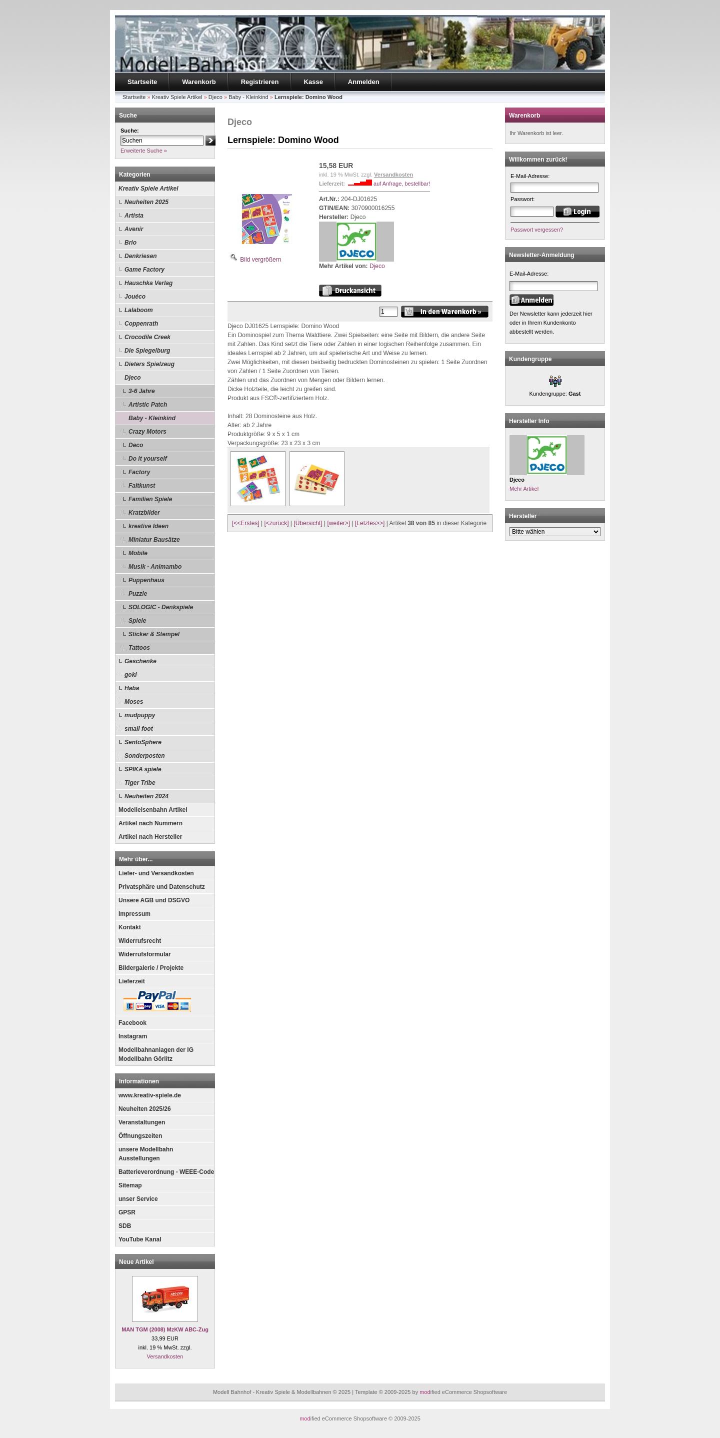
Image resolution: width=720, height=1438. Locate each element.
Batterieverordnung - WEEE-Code (166, 1171)
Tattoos (139, 647)
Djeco (132, 377)
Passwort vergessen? (536, 230)
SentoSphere (143, 742)
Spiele (137, 620)
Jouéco (135, 296)
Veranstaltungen (141, 1122)
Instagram (132, 1036)
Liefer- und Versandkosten (156, 873)
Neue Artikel (136, 1261)
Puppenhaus (146, 580)
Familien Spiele (150, 499)
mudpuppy (139, 715)
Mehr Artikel (524, 489)
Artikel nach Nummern (150, 823)
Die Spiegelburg (147, 350)
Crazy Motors (147, 431)
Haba (131, 688)
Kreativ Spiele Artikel (148, 188)
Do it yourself (147, 458)
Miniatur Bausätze (154, 539)
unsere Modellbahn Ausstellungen (145, 1154)
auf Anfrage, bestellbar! (402, 184)
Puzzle (137, 593)
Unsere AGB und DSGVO (154, 900)
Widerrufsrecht (139, 940)
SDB (124, 1225)
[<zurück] (276, 523)
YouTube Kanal (140, 1239)
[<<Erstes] (246, 523)
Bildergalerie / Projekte (151, 967)
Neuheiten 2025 (146, 202)
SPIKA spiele (143, 769)
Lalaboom (138, 310)
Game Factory (144, 269)
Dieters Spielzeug (149, 364)
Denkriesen (140, 256)
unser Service (138, 1198)
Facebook (132, 1022)
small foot (138, 728)
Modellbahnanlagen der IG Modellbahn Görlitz (156, 1054)
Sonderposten (144, 755)
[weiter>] (338, 523)
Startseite (142, 82)
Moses (133, 701)
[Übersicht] (308, 523)
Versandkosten (165, 1356)
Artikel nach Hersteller (150, 836)
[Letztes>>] (369, 523)
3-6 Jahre (141, 391)
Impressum (134, 913)
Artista (134, 215)
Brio (130, 242)
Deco (135, 445)
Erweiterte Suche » (143, 151)
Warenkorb (199, 82)
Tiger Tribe (140, 782)
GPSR (127, 1212)
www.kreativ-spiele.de (149, 1095)
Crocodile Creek (147, 337)
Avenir (133, 229)
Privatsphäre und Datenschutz (161, 886)
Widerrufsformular (144, 954)
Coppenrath (141, 323)
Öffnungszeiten (140, 1135)
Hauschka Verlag (148, 283)
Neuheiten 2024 (146, 796)
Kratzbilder (144, 512)
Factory (139, 472)
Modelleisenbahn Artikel (153, 809)
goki (130, 674)
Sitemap (130, 1185)
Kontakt (129, 927)
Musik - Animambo (155, 566)
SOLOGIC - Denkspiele (160, 607)
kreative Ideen (148, 526)
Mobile (138, 553)
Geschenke (140, 661)
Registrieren (260, 82)
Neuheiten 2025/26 (144, 1108)
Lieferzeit (131, 981)
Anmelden (364, 82)
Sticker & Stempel (154, 634)
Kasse (313, 82)
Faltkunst (141, 485)
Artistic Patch (147, 404)
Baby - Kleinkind (152, 418)
